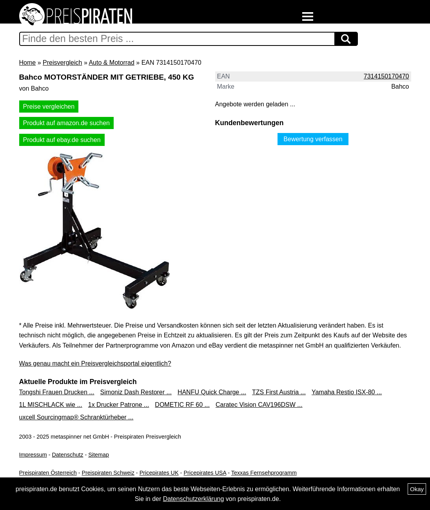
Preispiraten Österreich (48, 473)
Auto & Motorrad (111, 62)
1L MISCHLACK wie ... (50, 404)
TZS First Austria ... (279, 392)
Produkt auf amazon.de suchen (66, 123)
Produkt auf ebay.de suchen (62, 140)
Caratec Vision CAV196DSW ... (259, 404)
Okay (417, 489)
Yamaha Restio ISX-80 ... (347, 392)
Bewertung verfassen (312, 139)
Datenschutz (67, 455)
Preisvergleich (62, 62)
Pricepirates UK (159, 473)
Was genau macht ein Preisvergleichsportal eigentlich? (95, 363)
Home (27, 62)
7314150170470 (386, 76)
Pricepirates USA (204, 473)
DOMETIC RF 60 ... (182, 404)
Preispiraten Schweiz (108, 473)
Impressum (33, 455)
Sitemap (98, 455)
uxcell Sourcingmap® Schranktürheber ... (76, 417)
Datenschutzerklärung (193, 498)
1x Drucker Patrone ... (118, 404)
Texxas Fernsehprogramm (264, 473)
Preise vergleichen (49, 106)
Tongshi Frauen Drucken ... (56, 392)
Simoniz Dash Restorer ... (136, 392)
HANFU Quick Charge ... (212, 392)
